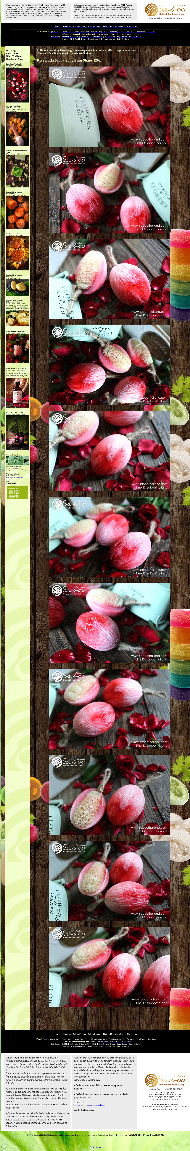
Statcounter (95, 1147)
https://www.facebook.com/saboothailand (90, 1105)
